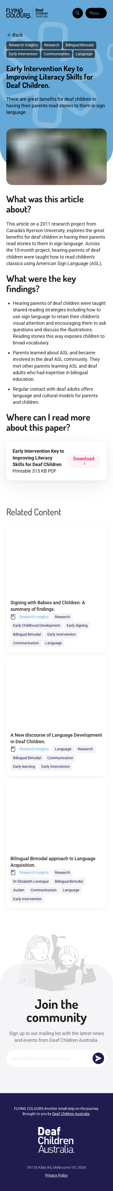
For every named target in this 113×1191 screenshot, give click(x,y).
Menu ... (96, 13)
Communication (57, 54)
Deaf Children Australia (70, 1114)
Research (51, 45)
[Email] (56, 1058)
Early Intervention (23, 54)
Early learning (24, 766)
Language (84, 54)
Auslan (18, 890)
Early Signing (77, 625)
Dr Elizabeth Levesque (31, 881)
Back (15, 35)
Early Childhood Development (36, 625)
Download (83, 458)
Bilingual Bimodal (80, 45)
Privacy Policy (56, 1175)
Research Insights (23, 45)
